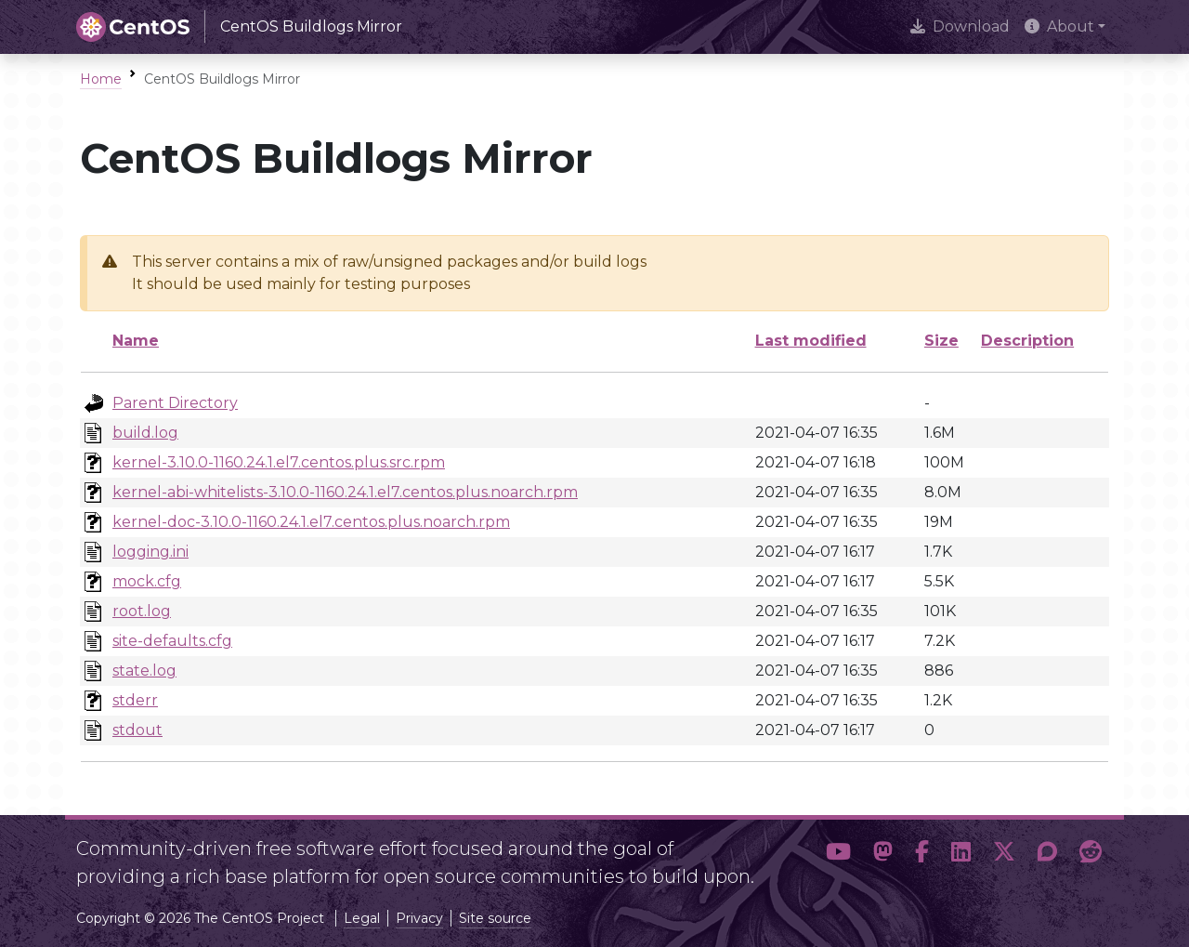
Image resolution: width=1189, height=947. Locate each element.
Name (135, 340)
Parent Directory (175, 403)
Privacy (419, 918)
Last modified (811, 340)
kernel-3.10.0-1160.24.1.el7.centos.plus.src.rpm (278, 462)
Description (1027, 340)
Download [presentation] (960, 26)
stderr (135, 700)
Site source (495, 918)
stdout (137, 730)
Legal (362, 918)
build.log (145, 432)
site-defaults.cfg (172, 641)
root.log (141, 611)
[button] (838, 855)
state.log (144, 670)
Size (941, 340)
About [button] (1059, 26)
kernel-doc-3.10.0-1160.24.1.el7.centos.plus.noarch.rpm (311, 522)
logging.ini (150, 551)
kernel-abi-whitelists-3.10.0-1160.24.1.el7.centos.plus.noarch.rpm (345, 492)
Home (101, 79)
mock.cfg (146, 581)
